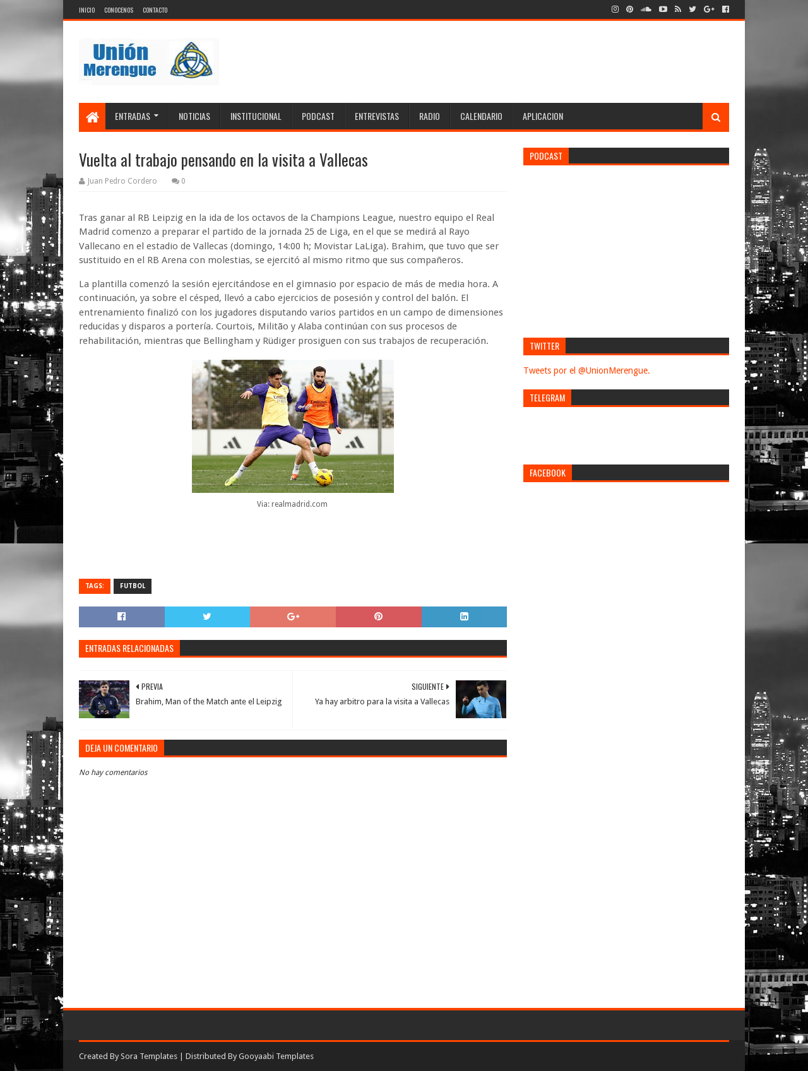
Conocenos (118, 10)
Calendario (481, 115)
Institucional (256, 115)
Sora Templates (149, 1056)
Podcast (318, 115)
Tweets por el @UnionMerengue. (586, 370)
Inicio (87, 10)
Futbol (132, 586)
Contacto (155, 10)
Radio (429, 115)
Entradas (132, 115)
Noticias (194, 115)
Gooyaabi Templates (276, 1056)
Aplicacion (543, 115)
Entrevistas (377, 115)
